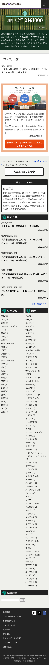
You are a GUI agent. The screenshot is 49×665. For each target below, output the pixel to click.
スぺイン (30, 544)
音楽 (4, 408)
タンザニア (31, 517)
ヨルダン (30, 387)
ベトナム (30, 435)
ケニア (29, 534)
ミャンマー (31, 411)
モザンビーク (32, 541)
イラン (29, 326)
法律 (4, 357)
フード (5, 329)
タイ (28, 429)
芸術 (4, 384)
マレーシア (31, 364)
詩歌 (4, 394)
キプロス (30, 472)
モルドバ (30, 568)
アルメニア (31, 439)
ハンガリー (31, 483)
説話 (4, 398)
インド (29, 323)
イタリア (30, 442)
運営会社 (6, 634)
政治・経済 (7, 343)
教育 (4, 346)
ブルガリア (31, 527)
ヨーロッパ (31, 449)
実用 (4, 336)
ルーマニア (31, 571)
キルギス (30, 425)
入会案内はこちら (24, 171)
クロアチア (31, 578)
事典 (4, 333)
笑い (4, 367)
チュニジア (31, 506)
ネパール (30, 479)
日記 (4, 350)
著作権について (9, 621)
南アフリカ (31, 565)
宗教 (4, 316)
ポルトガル (31, 537)
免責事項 (6, 629)
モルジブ (30, 530)
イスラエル (31, 367)
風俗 (4, 411)
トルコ (29, 360)
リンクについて (9, 625)
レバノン (30, 391)
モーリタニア (32, 551)
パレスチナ (31, 405)
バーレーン (31, 486)
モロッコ (30, 493)
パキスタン (31, 401)
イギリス (30, 465)
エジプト (30, 340)
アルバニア (31, 462)
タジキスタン (32, 476)
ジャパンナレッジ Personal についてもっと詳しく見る (24, 144)
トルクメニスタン (33, 432)
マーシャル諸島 (33, 554)
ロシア (29, 353)
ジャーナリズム (9, 326)
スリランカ (31, 357)
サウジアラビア (33, 370)
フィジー (30, 558)
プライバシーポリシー (12, 616)
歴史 (4, 323)
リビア (29, 500)
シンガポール (32, 381)
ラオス (29, 496)
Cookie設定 (7, 647)
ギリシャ (30, 446)
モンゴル (30, 346)
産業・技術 (7, 360)
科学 (4, 364)
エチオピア (31, 469)
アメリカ (30, 415)
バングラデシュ (33, 489)
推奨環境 (6, 612)
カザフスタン (32, 398)
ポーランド (31, 582)
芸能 (4, 381)
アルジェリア (32, 503)
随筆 (4, 405)
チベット (30, 384)
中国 (29, 319)
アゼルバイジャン (33, 452)
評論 (4, 391)
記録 (4, 387)
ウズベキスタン (33, 394)
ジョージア (31, 585)
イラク (29, 343)
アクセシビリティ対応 (12, 638)
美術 (4, 374)
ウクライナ (31, 524)
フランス (30, 408)
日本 (29, 316)
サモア (29, 561)
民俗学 (5, 353)
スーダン (30, 510)
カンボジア (31, 422)
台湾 (28, 374)
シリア (29, 333)
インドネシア (32, 350)
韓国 (28, 329)
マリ (28, 548)
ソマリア (30, 513)
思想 (4, 340)
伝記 (4, 377)
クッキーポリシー (10, 642)
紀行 (4, 370)
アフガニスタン (33, 377)
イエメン (30, 418)
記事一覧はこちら (40, 304)
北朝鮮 (29, 336)
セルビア (30, 575)
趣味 (4, 401)
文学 (4, 319)
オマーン (30, 520)
